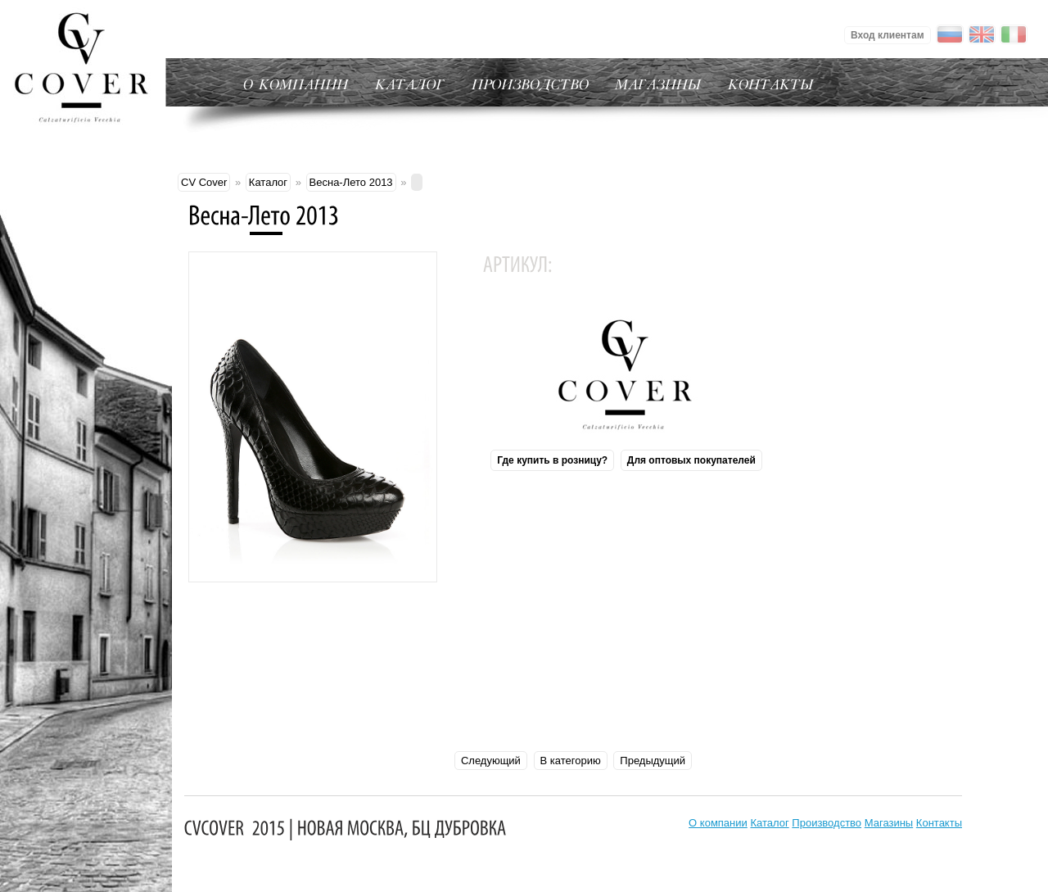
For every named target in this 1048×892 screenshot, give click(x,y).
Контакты (939, 823)
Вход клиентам (887, 35)
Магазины (889, 823)
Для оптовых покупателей (691, 460)
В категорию (570, 760)
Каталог (268, 182)
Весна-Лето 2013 (351, 182)
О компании (718, 823)
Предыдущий (652, 760)
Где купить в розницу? (552, 460)
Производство (826, 823)
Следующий (491, 760)
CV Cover (204, 182)
